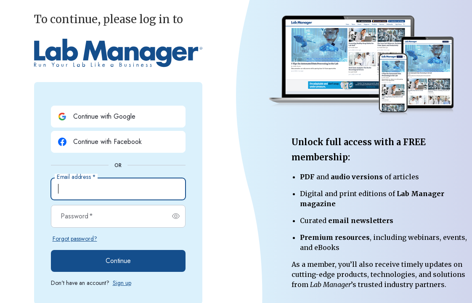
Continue (118, 261)
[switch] (176, 216)
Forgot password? (75, 238)
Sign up (122, 283)
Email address (76, 177)
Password (77, 216)
